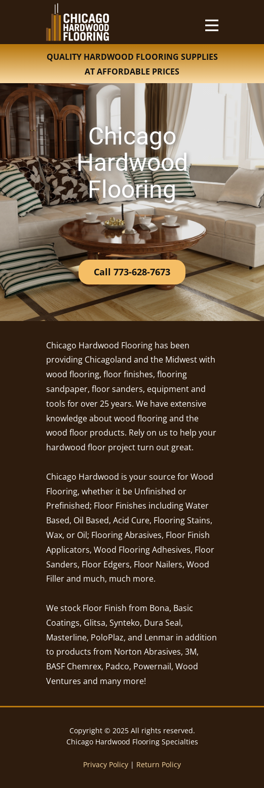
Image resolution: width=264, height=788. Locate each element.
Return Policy (158, 764)
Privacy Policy (105, 764)
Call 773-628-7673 (132, 272)
